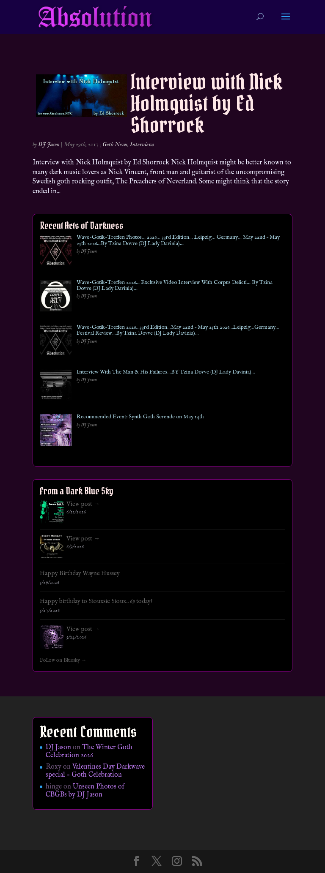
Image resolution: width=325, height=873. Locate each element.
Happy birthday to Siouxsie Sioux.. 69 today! (96, 601)
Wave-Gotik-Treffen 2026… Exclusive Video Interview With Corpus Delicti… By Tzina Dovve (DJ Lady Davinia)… (175, 286)
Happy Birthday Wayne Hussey (80, 573)
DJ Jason (49, 144)
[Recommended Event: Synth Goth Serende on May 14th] (56, 431)
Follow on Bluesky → (63, 660)
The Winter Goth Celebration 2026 (89, 751)
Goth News (114, 144)
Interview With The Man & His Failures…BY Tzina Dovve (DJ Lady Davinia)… (166, 372)
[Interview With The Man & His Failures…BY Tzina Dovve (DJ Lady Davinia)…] (56, 386)
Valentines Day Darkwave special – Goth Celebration (95, 771)
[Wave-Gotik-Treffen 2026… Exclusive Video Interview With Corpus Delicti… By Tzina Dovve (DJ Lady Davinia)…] (56, 297)
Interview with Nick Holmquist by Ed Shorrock (206, 103)
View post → (83, 504)
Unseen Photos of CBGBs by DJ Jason (85, 791)
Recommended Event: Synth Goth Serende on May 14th (140, 417)
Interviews (142, 144)
